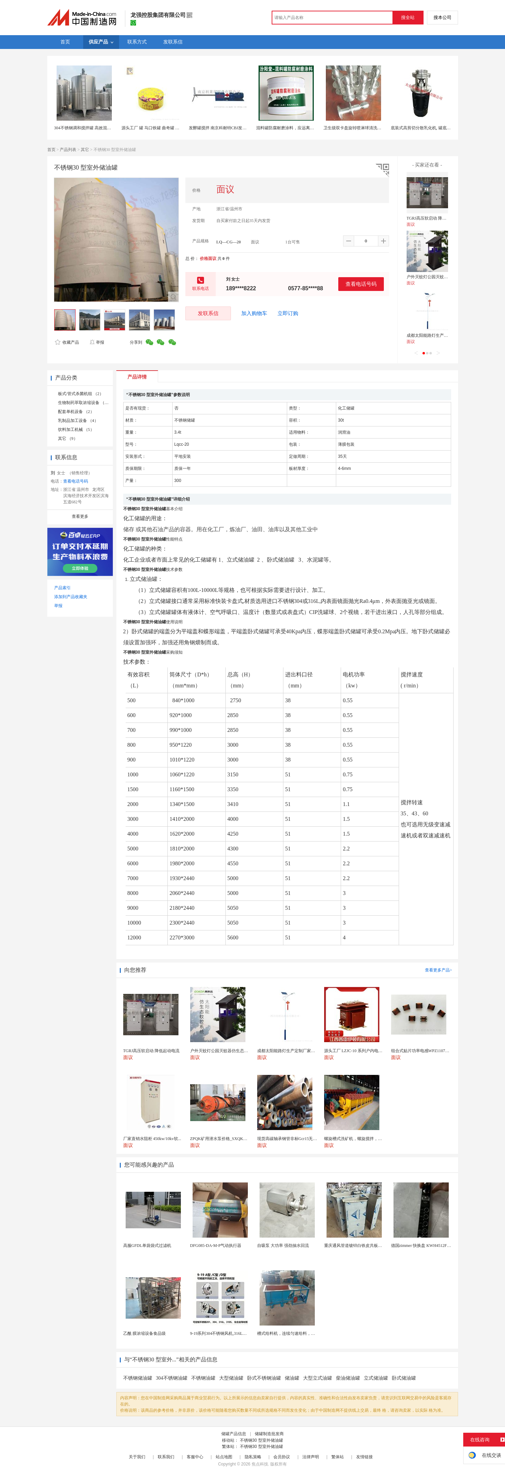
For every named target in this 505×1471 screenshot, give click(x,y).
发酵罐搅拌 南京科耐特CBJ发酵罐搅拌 (224, 127)
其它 (85, 149)
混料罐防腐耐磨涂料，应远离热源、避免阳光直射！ (303, 127)
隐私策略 (253, 1456)
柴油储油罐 (348, 1378)
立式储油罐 (376, 1378)
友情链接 (364, 1456)
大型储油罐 (231, 1378)
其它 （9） (68, 438)
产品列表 (68, 149)
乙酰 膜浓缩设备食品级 (144, 1333)
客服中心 (195, 1456)
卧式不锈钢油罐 (264, 1378)
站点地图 (224, 1456)
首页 (51, 149)
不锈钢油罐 (203, 1378)
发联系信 (208, 313)
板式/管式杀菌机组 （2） (81, 393)
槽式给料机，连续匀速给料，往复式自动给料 (298, 1333)
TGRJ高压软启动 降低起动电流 (435, 218)
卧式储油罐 (404, 1378)
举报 (96, 342)
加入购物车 (254, 313)
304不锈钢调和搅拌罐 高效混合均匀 (86, 127)
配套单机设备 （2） (76, 411)
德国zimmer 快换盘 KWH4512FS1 (421, 1245)
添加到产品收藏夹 (70, 596)
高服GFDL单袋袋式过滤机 (147, 1245)
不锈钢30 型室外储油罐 (261, 1440)
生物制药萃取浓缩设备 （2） (84, 402)
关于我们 (137, 1456)
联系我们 (166, 1456)
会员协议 (281, 1456)
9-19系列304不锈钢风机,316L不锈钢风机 (226, 1333)
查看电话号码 (361, 284)
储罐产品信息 (233, 1433)
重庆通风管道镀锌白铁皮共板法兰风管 (359, 1245)
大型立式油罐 (317, 1378)
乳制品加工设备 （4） (78, 420)
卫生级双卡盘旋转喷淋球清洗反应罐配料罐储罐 (366, 127)
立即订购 (288, 313)
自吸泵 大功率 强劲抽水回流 (283, 1245)
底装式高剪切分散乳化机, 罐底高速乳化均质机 (433, 127)
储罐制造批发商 (269, 1433)
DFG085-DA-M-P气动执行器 (216, 1245)
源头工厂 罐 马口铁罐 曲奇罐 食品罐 (155, 127)
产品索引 (62, 587)
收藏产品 (67, 342)
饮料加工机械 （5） (76, 429)
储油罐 (292, 1378)
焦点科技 (260, 1464)
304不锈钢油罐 (171, 1378)
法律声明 (310, 1456)
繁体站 (337, 1456)
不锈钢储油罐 (137, 1378)
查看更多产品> (438, 970)
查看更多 (80, 516)
